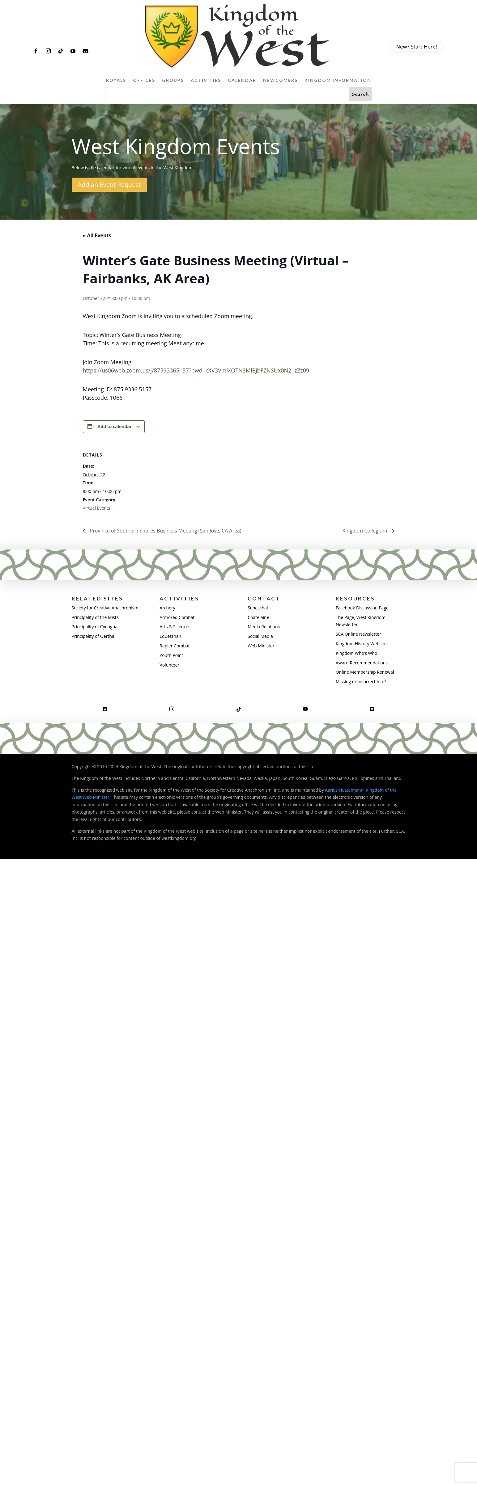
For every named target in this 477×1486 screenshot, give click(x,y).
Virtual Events (96, 508)
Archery (167, 608)
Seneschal (258, 608)
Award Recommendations (362, 663)
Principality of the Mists (95, 617)
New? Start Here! (416, 46)
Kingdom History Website (361, 643)
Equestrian (170, 636)
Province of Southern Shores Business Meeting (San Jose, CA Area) (165, 530)
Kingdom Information (338, 80)
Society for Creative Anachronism (105, 608)
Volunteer (169, 665)
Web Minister (261, 646)
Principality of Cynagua (95, 626)
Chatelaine (258, 617)
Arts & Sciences (175, 626)
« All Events (97, 235)
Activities (206, 80)
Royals (116, 80)
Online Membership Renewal (365, 672)
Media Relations (264, 626)
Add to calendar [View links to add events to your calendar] (115, 426)
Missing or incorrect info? (361, 681)
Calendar (242, 80)
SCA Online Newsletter (358, 634)
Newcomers (280, 80)
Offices (144, 80)
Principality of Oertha (93, 636)
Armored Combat (177, 617)
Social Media (260, 636)
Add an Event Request (109, 184)
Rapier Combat (175, 646)
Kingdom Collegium (366, 530)
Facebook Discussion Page (362, 608)
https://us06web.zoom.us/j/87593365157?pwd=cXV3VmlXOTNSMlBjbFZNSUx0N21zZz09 (196, 370)
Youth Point (171, 655)
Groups (173, 80)
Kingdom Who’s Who (356, 653)
